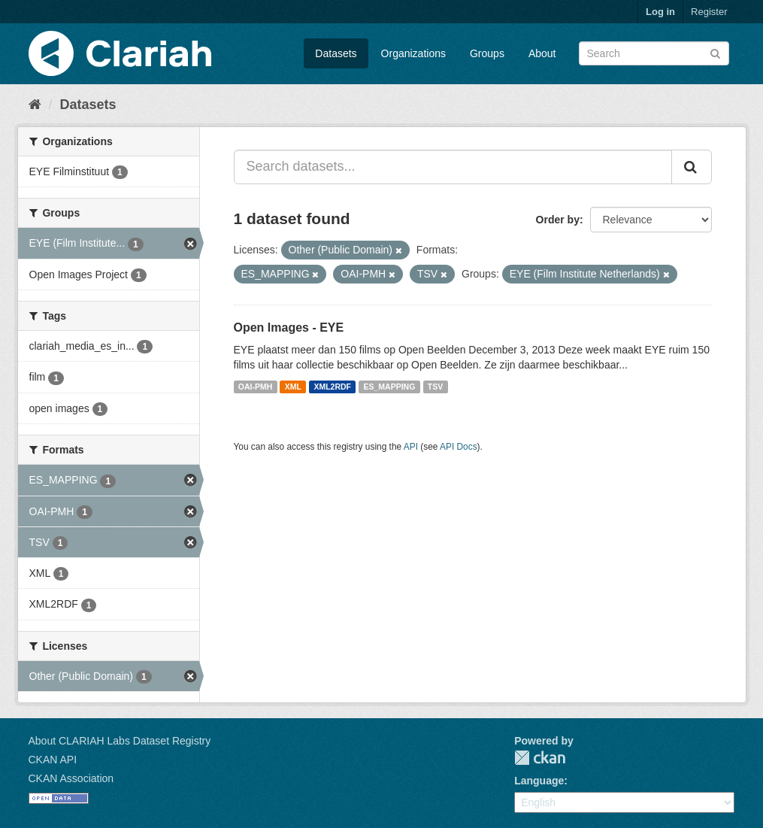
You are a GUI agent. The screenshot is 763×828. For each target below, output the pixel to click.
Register (709, 11)
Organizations (413, 53)
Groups (487, 53)
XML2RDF (332, 386)
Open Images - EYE (289, 327)
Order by (558, 220)
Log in (660, 11)
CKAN (539, 758)
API (411, 446)
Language (539, 781)
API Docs (458, 446)
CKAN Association (71, 778)
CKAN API (53, 760)
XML (293, 386)
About (542, 53)
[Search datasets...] (453, 167)
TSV (435, 386)
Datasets (335, 53)
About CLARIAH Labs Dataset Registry (120, 741)
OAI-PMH (255, 386)
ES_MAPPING (390, 386)
